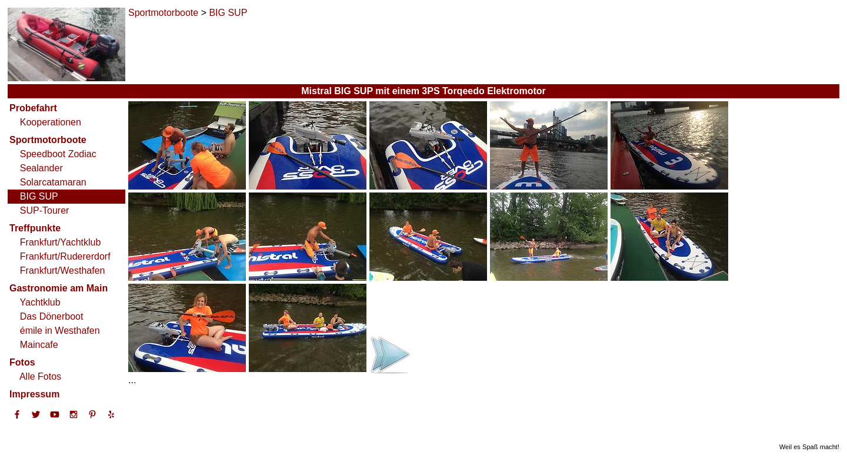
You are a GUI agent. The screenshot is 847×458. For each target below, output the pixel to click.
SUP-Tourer (44, 210)
